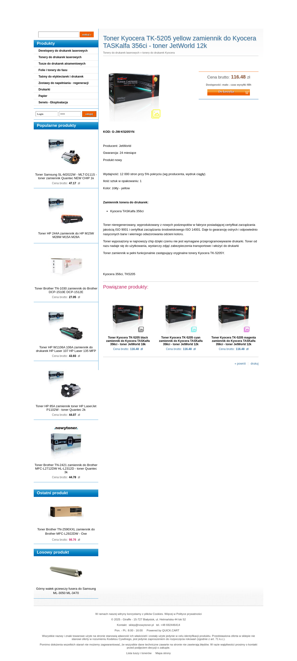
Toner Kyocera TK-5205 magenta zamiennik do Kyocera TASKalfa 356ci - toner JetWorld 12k (233, 341)
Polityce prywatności (189, 613)
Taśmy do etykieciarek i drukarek (60, 76)
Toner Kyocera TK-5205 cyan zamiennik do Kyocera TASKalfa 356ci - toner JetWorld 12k (181, 341)
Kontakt (115, 24)
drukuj (254, 363)
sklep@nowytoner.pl (141, 624)
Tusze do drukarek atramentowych (62, 63)
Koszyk (234, 3)
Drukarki (44, 89)
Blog (41, 24)
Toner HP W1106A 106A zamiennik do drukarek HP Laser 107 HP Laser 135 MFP (66, 349)
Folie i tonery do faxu (52, 70)
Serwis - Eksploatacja (53, 102)
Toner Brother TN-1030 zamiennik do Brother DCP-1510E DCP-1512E (66, 290)
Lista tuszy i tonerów (139, 653)
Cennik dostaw (63, 24)
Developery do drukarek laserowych (63, 50)
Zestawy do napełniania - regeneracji (63, 83)
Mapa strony (163, 653)
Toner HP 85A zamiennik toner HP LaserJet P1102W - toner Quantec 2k (66, 407)
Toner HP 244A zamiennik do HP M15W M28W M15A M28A (66, 235)
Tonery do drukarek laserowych (60, 57)
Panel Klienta (91, 24)
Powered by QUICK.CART (163, 630)
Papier (42, 96)
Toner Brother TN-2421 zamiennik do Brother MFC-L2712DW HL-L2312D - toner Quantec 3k (66, 468)
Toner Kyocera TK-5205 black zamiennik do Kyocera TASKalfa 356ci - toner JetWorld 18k (128, 341)
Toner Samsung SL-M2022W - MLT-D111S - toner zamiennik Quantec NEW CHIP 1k (66, 176)
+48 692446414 (170, 624)
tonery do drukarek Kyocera (158, 52)
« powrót (240, 363)
